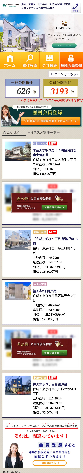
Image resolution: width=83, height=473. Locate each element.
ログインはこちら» (64, 74)
